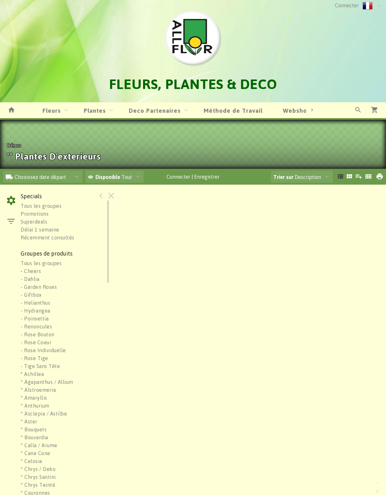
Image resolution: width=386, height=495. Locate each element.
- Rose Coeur (36, 342)
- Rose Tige (34, 358)
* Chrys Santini (38, 477)
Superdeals (34, 222)
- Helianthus (35, 303)
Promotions (35, 214)
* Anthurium (35, 406)
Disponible (108, 177)
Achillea (32, 374)
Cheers (31, 271)
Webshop (297, 110)
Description (297, 177)
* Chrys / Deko (38, 469)
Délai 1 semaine (40, 229)
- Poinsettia (35, 318)
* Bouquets (34, 429)
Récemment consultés (48, 237)
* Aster (29, 421)
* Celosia (31, 461)
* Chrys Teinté (38, 485)
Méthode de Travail (233, 110)
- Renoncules (36, 326)
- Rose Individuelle (43, 350)
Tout (110, 177)
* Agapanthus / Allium (47, 382)
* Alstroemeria (38, 390)
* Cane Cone (35, 453)
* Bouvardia (34, 437)
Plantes (95, 110)
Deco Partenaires (155, 110)
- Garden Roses (39, 287)
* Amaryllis (34, 398)
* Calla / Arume (39, 445)
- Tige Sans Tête (40, 366)
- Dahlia (30, 279)
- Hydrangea (35, 311)
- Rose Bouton (38, 334)
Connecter (347, 5)
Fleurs (52, 110)
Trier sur (283, 177)
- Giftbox (31, 295)
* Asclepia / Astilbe (44, 413)
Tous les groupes (41, 206)
